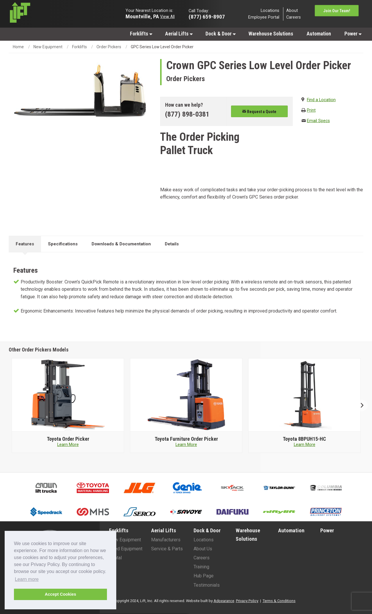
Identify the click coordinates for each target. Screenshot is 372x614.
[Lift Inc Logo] (50, 14)
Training (201, 567)
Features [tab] (25, 244)
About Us (203, 548)
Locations (270, 10)
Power (353, 34)
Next (359, 405)
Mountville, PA (142, 16)
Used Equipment (125, 548)
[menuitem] (140, 34)
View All (167, 16)
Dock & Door (220, 34)
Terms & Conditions (279, 601)
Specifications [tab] (63, 244)
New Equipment (47, 46)
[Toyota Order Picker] (68, 439)
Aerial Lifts (179, 34)
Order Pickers (108, 46)
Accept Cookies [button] (60, 594)
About (292, 10)
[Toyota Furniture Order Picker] (186, 439)
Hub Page (204, 576)
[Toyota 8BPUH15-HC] (304, 439)
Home (18, 46)
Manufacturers (165, 539)
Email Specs (318, 120)
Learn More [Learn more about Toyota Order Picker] (68, 444)
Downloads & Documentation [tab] (121, 244)
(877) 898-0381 (187, 114)
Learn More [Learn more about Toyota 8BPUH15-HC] (304, 444)
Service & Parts (167, 548)
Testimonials (207, 585)
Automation (319, 34)
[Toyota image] (68, 395)
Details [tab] (172, 244)
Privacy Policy (247, 601)
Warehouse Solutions (270, 34)
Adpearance (224, 601)
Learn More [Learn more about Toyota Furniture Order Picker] (186, 444)
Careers (293, 17)
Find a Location (321, 99)
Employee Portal (263, 17)
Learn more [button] (27, 579)
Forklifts (141, 34)
